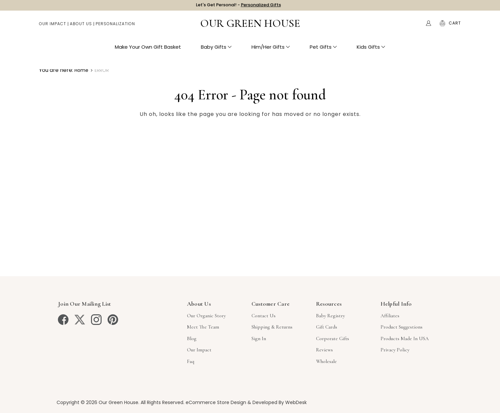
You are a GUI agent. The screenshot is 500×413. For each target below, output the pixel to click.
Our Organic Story (206, 316)
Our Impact (52, 26)
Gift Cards (326, 327)
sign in (258, 338)
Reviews (324, 350)
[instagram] (96, 319)
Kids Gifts (371, 49)
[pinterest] (113, 319)
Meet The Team (203, 327)
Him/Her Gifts (270, 49)
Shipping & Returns (272, 327)
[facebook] (63, 319)
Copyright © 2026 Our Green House (97, 402)
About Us (81, 26)
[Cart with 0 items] (455, 26)
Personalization (115, 26)
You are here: (56, 70)
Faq (190, 361)
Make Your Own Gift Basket (148, 49)
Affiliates (390, 316)
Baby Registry (330, 316)
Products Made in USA (405, 338)
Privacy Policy (395, 350)
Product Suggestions (402, 327)
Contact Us (263, 316)
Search (414, 26)
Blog (192, 338)
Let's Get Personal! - (238, 6)
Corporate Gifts (332, 338)
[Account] (428, 26)
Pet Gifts (323, 49)
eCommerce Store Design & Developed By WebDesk (246, 402)
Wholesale (326, 361)
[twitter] (79, 319)
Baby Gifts (216, 49)
